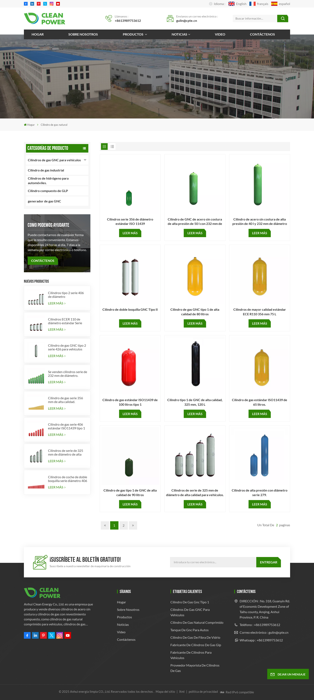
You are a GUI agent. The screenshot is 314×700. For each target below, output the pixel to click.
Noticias (179, 34)
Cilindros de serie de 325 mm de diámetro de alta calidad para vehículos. (65, 452)
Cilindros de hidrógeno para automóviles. (48, 180)
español (280, 4)
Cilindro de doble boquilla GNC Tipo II (130, 309)
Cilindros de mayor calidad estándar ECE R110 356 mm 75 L (259, 311)
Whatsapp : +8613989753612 (261, 640)
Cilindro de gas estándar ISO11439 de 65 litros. (259, 402)
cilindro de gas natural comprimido (196, 622)
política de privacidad (203, 691)
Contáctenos (262, 34)
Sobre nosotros (83, 34)
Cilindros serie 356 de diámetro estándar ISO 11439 (130, 221)
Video (220, 34)
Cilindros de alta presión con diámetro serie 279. (259, 492)
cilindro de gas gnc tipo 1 (189, 602)
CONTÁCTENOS (42, 260)
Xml (182, 691)
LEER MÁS (57, 303)
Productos (133, 34)
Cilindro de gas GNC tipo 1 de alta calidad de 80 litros (194, 311)
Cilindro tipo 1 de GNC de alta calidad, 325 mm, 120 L (195, 402)
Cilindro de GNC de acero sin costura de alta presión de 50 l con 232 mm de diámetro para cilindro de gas (195, 221)
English (237, 4)
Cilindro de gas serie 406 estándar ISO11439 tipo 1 (66, 426)
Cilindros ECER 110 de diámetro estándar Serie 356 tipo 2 (65, 321)
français (258, 4)
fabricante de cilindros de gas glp (195, 645)
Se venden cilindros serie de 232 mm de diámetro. (67, 373)
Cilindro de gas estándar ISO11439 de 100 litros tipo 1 (130, 402)
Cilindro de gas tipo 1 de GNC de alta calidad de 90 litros (130, 492)
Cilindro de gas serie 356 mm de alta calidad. (65, 400)
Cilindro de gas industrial (46, 170)
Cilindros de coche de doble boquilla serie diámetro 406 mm (67, 479)
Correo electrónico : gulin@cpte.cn (264, 632)
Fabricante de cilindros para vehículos (191, 655)
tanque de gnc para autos (189, 630)
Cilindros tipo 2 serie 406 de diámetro (66, 294)
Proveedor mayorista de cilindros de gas (194, 668)
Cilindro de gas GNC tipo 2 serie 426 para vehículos (67, 347)
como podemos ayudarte (48, 225)
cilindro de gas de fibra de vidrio (195, 637)
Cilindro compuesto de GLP (48, 191)
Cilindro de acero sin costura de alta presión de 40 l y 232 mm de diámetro (259, 221)
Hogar (38, 34)
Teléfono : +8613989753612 (260, 625)
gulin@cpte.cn (186, 20)
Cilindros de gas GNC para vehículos (54, 160)
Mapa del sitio (166, 691)
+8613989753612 (128, 20)
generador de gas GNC (44, 201)
